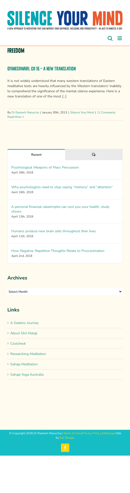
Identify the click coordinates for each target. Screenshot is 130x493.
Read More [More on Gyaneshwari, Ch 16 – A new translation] (14, 117)
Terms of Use (71, 433)
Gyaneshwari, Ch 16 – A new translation (41, 69)
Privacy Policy (92, 433)
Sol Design (67, 438)
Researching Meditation (28, 354)
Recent (36, 155)
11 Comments (106, 112)
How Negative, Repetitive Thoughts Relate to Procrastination (57, 250)
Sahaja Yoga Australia (26, 374)
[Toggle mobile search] (110, 38)
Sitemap (108, 433)
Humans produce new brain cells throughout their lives (53, 231)
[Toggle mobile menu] (120, 38)
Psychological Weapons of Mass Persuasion (45, 167)
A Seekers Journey (24, 323)
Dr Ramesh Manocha (25, 112)
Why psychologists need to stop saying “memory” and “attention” (62, 187)
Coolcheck (18, 343)
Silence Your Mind (82, 112)
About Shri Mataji (23, 333)
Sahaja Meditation (24, 364)
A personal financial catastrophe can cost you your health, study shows (60, 209)
